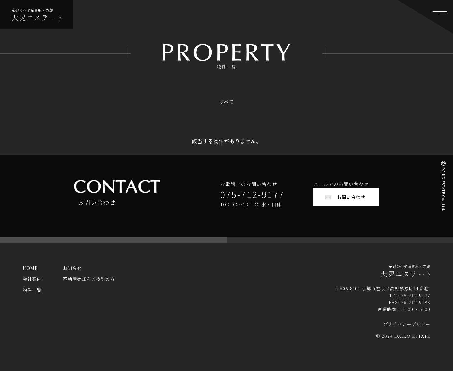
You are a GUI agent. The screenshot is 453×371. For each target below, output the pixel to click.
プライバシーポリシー (406, 328)
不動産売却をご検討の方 (89, 284)
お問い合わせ (351, 197)
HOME (30, 273)
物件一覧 (32, 295)
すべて (226, 101)
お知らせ (72, 273)
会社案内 (32, 284)
